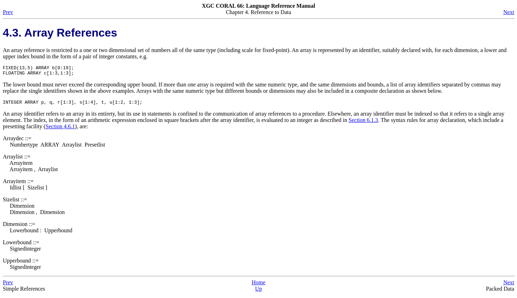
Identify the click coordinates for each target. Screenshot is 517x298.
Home (258, 286)
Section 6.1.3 (363, 123)
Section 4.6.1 (60, 129)
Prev (8, 12)
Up (258, 292)
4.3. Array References (60, 32)
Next (508, 12)
